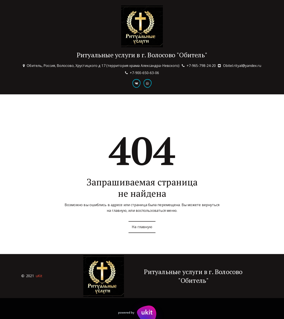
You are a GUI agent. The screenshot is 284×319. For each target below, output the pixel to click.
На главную (142, 226)
